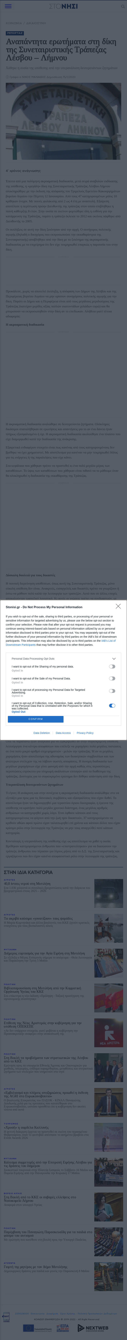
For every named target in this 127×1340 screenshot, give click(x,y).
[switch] (112, 666)
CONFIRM (35, 719)
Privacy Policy (85, 732)
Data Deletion (41, 732)
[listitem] (63, 659)
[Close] (119, 607)
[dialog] (63, 670)
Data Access (63, 732)
